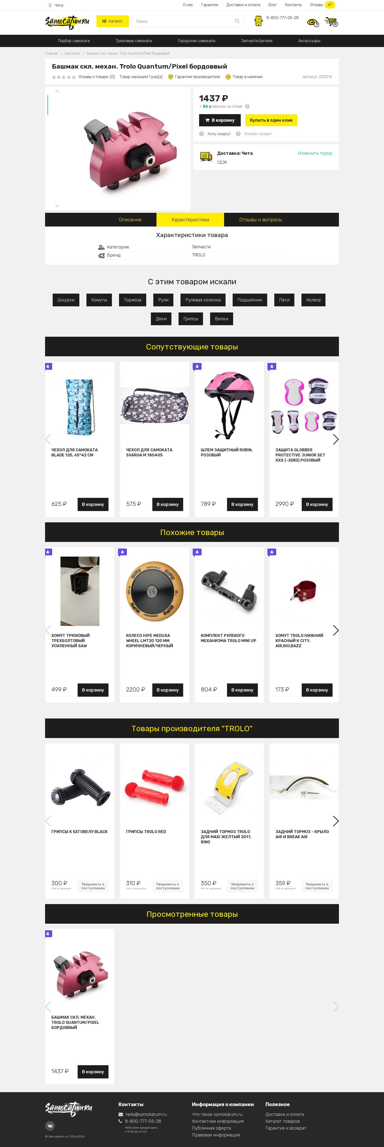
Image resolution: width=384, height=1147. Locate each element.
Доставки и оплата (243, 4)
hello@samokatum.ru (143, 1114)
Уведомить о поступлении (93, 886)
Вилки (221, 319)
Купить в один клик (271, 120)
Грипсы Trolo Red (146, 831)
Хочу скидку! (218, 133)
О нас (188, 4)
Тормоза (132, 300)
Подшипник (250, 300)
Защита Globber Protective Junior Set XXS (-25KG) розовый (300, 455)
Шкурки (66, 300)
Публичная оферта (211, 1128)
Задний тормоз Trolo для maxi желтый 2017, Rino (226, 836)
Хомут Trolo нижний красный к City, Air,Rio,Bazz (299, 640)
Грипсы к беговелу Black (79, 831)
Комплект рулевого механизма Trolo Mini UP (228, 638)
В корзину (220, 120)
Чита (56, 5)
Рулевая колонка (203, 300)
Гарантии (209, 4)
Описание (130, 220)
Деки (161, 319)
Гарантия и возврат (285, 1128)
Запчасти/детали (256, 40)
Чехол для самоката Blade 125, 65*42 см (74, 452)
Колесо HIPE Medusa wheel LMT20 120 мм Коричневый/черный (149, 640)
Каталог (112, 21)
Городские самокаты (196, 40)
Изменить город (315, 153)
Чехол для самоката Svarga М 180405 (149, 452)
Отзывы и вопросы (260, 220)
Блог (273, 4)
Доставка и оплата (284, 1114)
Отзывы (322, 5)
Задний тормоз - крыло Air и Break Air (302, 834)
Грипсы (190, 319)
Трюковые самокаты (134, 40)
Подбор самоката (74, 40)
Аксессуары (309, 40)
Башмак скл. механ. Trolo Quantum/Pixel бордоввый (75, 1022)
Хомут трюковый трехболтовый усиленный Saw (70, 640)
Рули (163, 300)
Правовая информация (216, 1135)
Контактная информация (218, 1121)
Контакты (293, 4)
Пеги (284, 300)
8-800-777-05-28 (282, 17)
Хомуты (99, 300)
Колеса (313, 300)
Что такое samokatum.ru (217, 1114)
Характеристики (190, 220)
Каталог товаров (282, 1121)
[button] (335, 439)
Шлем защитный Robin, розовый (226, 452)
